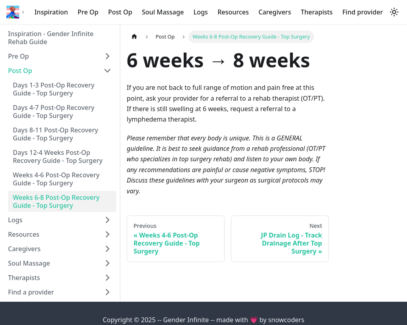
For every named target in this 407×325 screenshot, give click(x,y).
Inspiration (51, 12)
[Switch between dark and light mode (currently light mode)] (394, 12)
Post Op (120, 12)
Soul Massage (163, 12)
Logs (200, 12)
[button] (59, 56)
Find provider (362, 12)
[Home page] (134, 36)
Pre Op (88, 12)
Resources (233, 12)
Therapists (317, 12)
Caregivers (275, 12)
